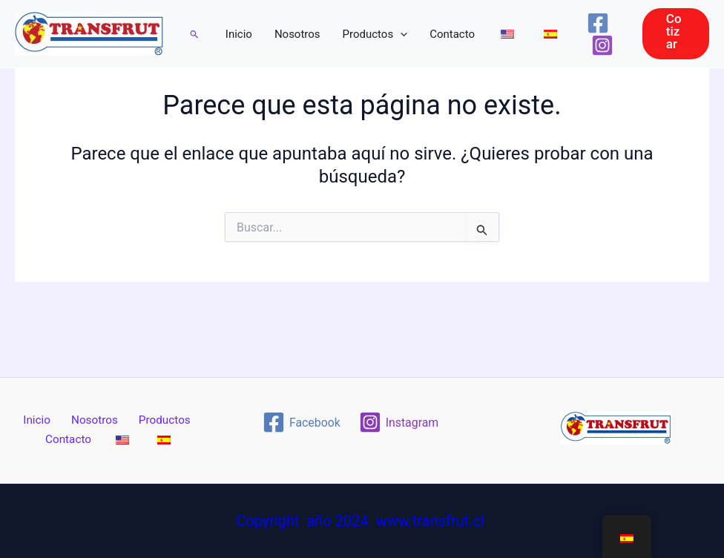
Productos (375, 34)
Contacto (452, 34)
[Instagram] (602, 45)
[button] (195, 34)
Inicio (239, 34)
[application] (400, 34)
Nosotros (297, 34)
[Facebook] (598, 23)
